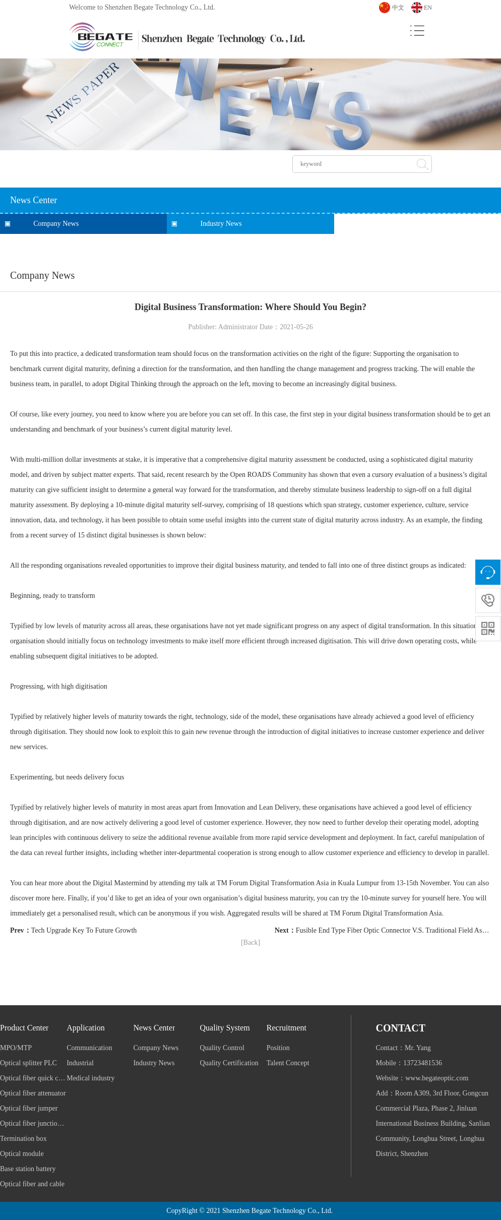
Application (86, 1027)
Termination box (23, 1138)
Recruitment (286, 1027)
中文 (398, 7)
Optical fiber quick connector (33, 1078)
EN (428, 7)
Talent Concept (288, 1063)
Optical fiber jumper (28, 1108)
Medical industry (90, 1078)
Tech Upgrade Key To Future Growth (84, 930)
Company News (56, 223)
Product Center (24, 1027)
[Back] (250, 942)
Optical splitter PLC (28, 1063)
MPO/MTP (16, 1048)
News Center (154, 1027)
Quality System (225, 1027)
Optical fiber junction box (33, 1123)
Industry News (221, 223)
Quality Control (222, 1048)
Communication (89, 1048)
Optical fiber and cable (32, 1184)
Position (278, 1048)
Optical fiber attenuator (33, 1093)
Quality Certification (229, 1063)
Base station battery (27, 1169)
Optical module (22, 1153)
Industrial (80, 1063)
